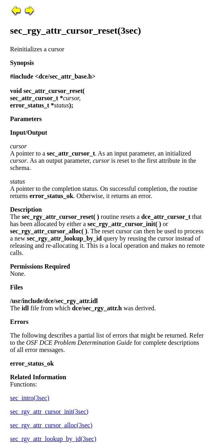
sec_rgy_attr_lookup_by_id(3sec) (53, 438)
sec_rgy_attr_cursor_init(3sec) (49, 411)
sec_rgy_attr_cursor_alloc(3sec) (51, 425)
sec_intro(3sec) (29, 397)
